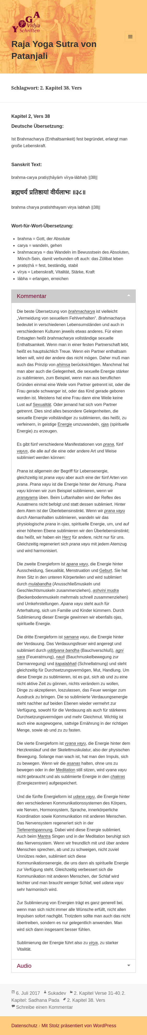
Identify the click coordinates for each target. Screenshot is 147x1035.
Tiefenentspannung (34, 830)
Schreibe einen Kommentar (44, 1007)
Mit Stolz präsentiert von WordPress (78, 1025)
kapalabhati (66, 663)
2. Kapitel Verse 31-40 (97, 993)
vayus (22, 451)
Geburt (105, 570)
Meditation (65, 770)
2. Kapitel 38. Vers (86, 1000)
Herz (66, 537)
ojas (105, 424)
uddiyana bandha (63, 650)
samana (71, 637)
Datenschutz (24, 1025)
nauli (60, 657)
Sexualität (42, 404)
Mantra (44, 836)
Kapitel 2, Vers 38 (30, 116)
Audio (24, 966)
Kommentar (31, 296)
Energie (65, 424)
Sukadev (57, 993)
